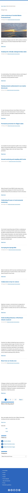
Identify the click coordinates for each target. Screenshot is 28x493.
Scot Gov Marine (7, 441)
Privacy (3, 482)
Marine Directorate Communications (14, 19)
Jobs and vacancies (6, 480)
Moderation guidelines (6, 484)
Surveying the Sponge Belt (8, 247)
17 (15, 399)
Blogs (2, 6)
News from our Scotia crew (8, 361)
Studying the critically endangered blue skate (14, 51)
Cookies (4, 476)
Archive (3, 472)
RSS (4, 428)
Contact (3, 474)
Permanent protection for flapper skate (12, 123)
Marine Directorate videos (9, 444)
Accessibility (4, 470)
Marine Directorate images (9, 447)
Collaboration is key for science (10, 282)
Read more (3, 46)
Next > (21, 399)
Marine (5, 6)
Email (4, 431)
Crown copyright (5, 478)
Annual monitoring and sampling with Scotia (13, 159)
